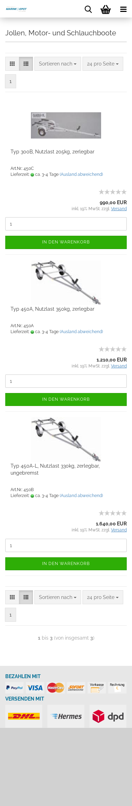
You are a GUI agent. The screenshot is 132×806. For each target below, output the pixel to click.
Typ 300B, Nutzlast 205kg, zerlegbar (52, 151)
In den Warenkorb (66, 242)
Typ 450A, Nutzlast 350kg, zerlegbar (52, 309)
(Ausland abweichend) (81, 174)
